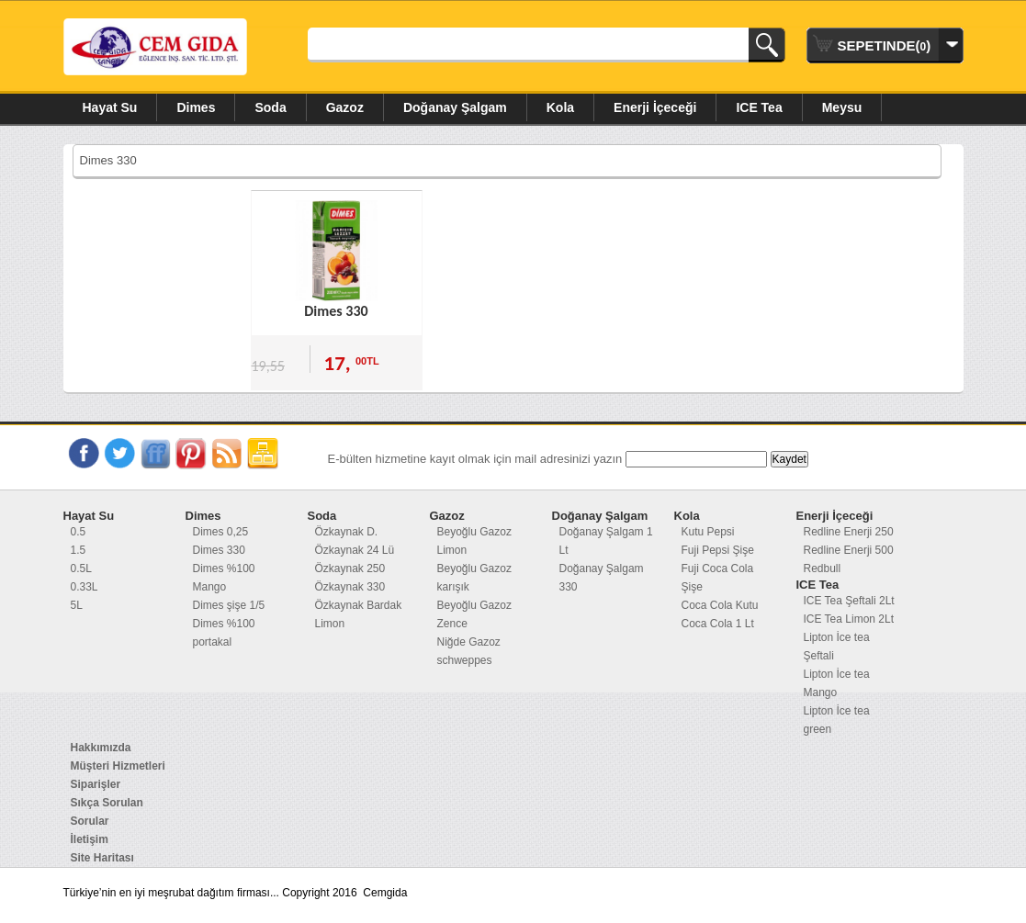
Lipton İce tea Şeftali (837, 646)
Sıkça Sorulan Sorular (107, 811)
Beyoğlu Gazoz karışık (474, 577)
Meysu (842, 107)
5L (77, 605)
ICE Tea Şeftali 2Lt (849, 600)
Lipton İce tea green (837, 720)
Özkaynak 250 (350, 568)
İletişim (89, 839)
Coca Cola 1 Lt (718, 623)
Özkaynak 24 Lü (355, 550)
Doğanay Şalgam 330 (601, 577)
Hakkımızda (101, 747)
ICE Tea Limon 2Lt (849, 619)
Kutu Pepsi (708, 531)
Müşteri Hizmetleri (118, 766)
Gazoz (345, 107)
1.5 (78, 550)
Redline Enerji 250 (849, 531)
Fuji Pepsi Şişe (718, 550)
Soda (270, 107)
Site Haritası (102, 857)
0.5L (81, 568)
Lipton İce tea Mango (837, 683)
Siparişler (96, 784)
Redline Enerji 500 (849, 550)
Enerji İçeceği (655, 107)
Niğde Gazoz (469, 642)
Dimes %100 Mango (224, 577)
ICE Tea (759, 107)
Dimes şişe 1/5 (229, 605)
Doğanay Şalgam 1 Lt (606, 541)
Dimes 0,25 (221, 531)
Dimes (195, 107)
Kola (560, 107)
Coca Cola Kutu (720, 605)
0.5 (78, 531)
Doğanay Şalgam (455, 107)
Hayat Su (110, 107)
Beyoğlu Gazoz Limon (474, 541)
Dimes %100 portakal (224, 632)
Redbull (822, 568)
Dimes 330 (335, 311)
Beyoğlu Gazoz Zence (474, 614)
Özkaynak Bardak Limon (358, 614)
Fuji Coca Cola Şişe (718, 577)
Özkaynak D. (346, 531)
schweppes (464, 660)
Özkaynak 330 (350, 586)
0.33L (84, 586)
